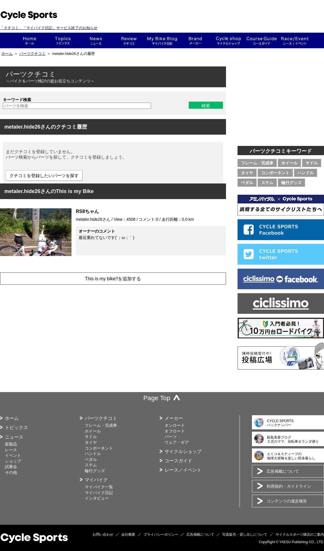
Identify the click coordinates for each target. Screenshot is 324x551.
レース (11, 450)
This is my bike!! (162, 40)
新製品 (11, 444)
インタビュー (97, 498)
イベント (13, 455)
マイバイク (96, 479)
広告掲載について (283, 471)
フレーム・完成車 (257, 163)
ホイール (289, 163)
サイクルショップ (183, 451)
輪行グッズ (291, 182)
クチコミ (129, 40)
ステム (267, 182)
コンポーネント (275, 172)
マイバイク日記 (99, 492)
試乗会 (11, 466)
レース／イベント (183, 469)
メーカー (195, 40)
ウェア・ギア (177, 442)
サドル (312, 163)
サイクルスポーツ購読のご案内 (300, 535)
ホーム (29, 40)
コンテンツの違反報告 (287, 501)
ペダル (247, 182)
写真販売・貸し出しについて (244, 535)
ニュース (95, 40)
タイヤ (247, 172)
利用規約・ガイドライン (289, 486)
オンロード (175, 425)
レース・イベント (294, 40)
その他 (11, 472)
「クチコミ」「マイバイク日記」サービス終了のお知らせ (48, 28)
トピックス (62, 40)
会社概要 (128, 535)
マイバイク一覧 (99, 487)
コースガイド (261, 40)
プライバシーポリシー (161, 535)
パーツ (171, 436)
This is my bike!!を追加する (113, 278)
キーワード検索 (17, 99)
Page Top (156, 398)
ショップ (228, 40)
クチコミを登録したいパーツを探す (44, 175)
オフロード (175, 431)
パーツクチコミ (32, 54)
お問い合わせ (103, 535)
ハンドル (305, 172)
